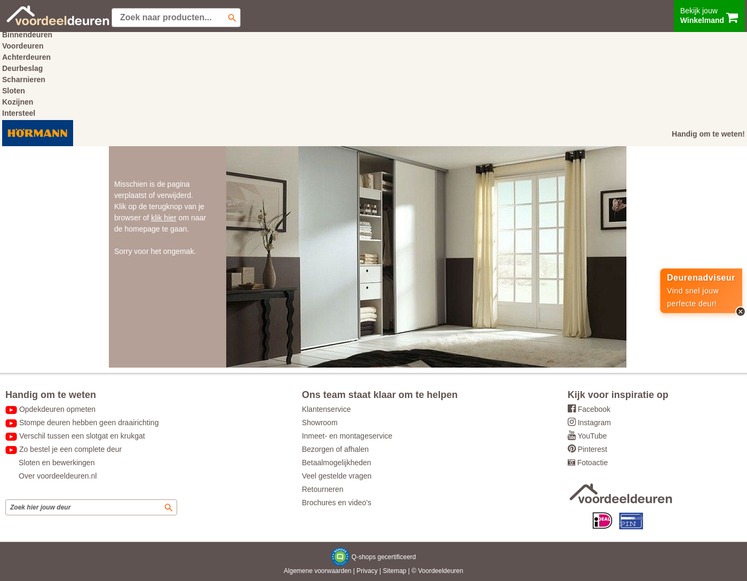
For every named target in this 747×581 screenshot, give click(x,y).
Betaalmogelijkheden (336, 462)
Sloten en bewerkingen (56, 462)
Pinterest (592, 449)
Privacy (366, 571)
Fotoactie (592, 462)
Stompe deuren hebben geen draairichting (89, 422)
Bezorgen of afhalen (335, 449)
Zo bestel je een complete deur (70, 449)
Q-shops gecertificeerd (384, 557)
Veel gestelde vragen (337, 476)
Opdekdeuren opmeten (57, 409)
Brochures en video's (336, 502)
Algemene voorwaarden (318, 571)
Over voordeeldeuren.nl (58, 476)
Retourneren (323, 489)
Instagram (594, 422)
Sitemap (394, 571)
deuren (453, 571)
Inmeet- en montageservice (347, 436)
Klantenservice (326, 409)
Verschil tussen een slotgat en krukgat (82, 436)
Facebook (594, 409)
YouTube (592, 436)
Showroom (320, 422)
